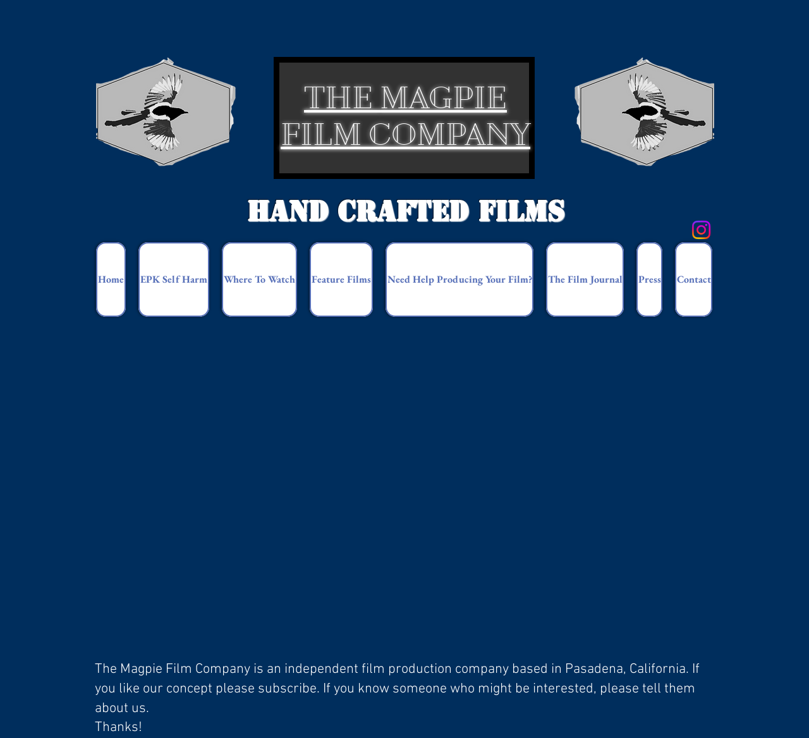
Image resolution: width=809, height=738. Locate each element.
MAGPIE (443, 97)
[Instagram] (701, 230)
